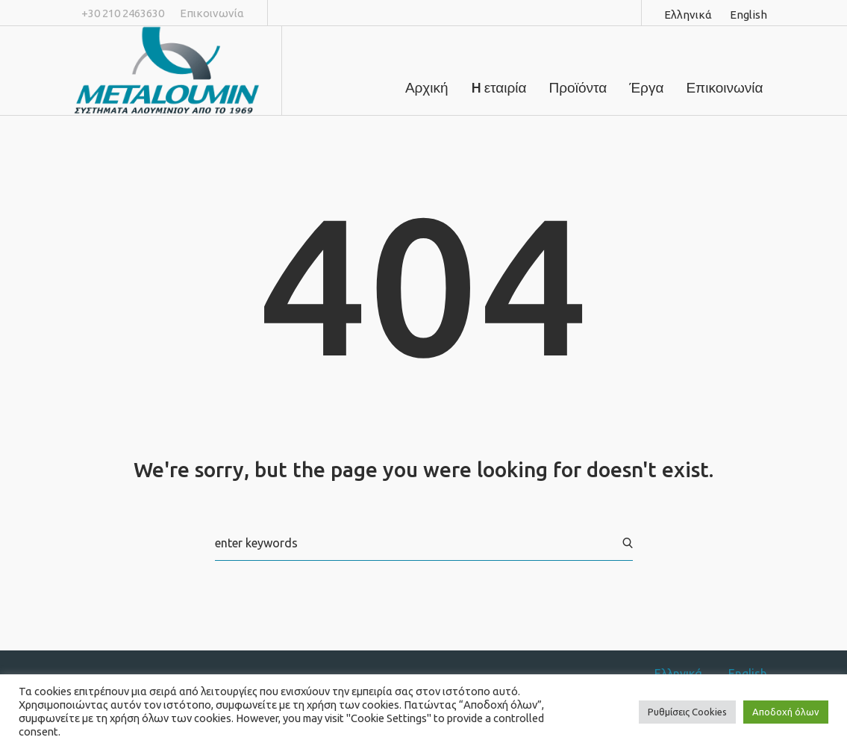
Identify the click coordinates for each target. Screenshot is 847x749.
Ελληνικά (688, 14)
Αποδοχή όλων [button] (785, 711)
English (748, 14)
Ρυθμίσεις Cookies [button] (687, 711)
